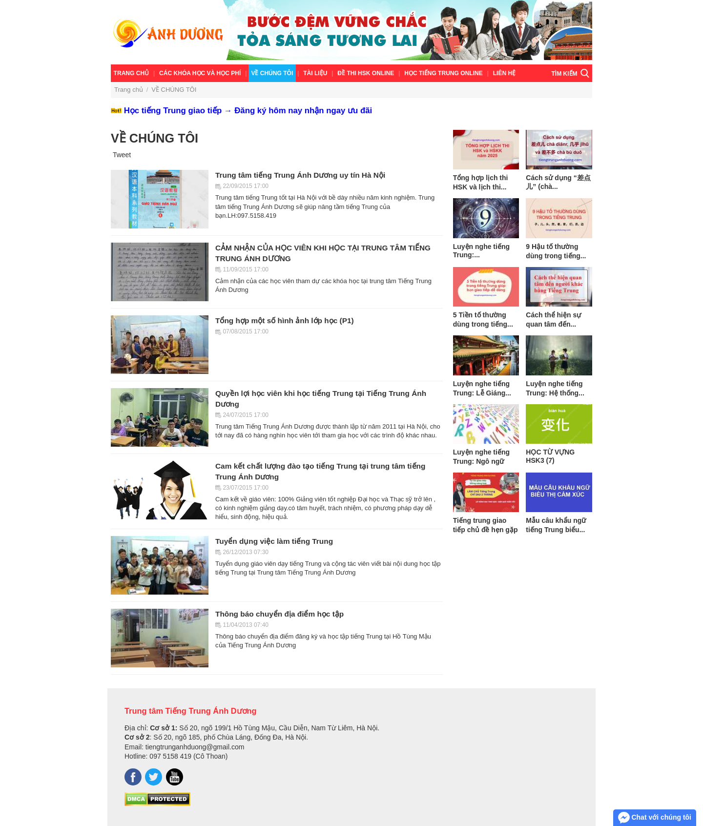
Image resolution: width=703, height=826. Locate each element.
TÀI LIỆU (315, 73)
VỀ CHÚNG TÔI (272, 73)
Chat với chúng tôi (654, 818)
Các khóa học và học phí (200, 73)
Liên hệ (504, 73)
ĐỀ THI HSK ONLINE (365, 73)
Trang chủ (131, 73)
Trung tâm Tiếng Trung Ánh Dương (190, 710)
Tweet (122, 155)
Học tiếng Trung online (443, 73)
